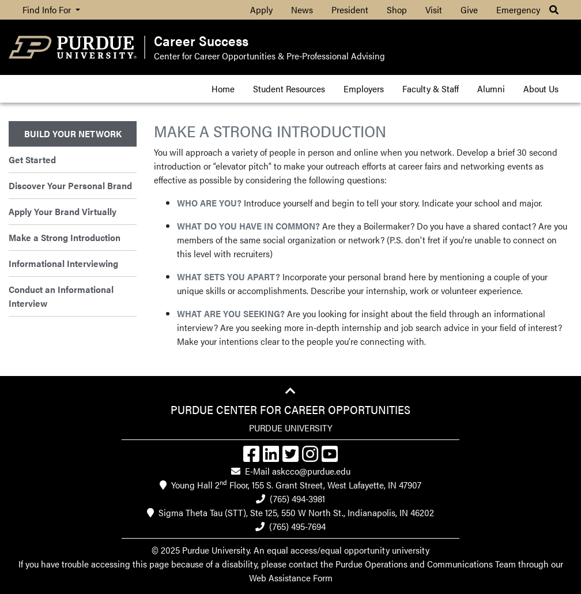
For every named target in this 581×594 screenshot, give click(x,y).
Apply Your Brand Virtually (62, 211)
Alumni (491, 88)
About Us (541, 88)
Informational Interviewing (63, 263)
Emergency (518, 9)
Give (469, 9)
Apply (261, 9)
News (302, 9)
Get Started (32, 159)
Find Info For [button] (47, 9)
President (349, 9)
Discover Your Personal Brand (70, 185)
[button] (554, 10)
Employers (364, 88)
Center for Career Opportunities (215, 55)
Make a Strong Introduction (64, 237)
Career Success (201, 40)
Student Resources (289, 88)
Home (223, 88)
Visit (433, 9)
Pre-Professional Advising (335, 55)
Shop (397, 9)
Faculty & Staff (430, 88)
